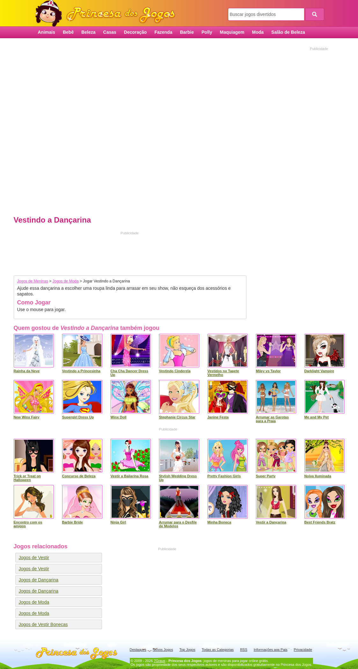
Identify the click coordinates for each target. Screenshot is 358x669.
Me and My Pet (316, 417)
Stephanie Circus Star (177, 417)
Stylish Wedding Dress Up (178, 478)
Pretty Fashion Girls (224, 476)
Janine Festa (218, 417)
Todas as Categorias (218, 649)
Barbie (187, 32)
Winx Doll (119, 417)
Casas (109, 32)
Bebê (68, 32)
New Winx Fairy (27, 417)
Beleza (88, 32)
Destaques (138, 649)
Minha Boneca (219, 522)
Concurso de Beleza (79, 476)
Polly (206, 32)
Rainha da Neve (27, 371)
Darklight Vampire (319, 371)
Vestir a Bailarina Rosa (130, 476)
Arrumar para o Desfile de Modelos (178, 524)
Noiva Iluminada (317, 476)
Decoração (135, 32)
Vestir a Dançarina (271, 522)
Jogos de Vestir (34, 557)
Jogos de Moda (66, 281)
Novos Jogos (163, 649)
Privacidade (303, 649)
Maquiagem (232, 32)
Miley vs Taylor (268, 371)
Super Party (266, 476)
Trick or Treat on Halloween (27, 478)
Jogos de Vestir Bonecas (43, 624)
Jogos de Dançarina (39, 579)
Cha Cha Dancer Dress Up (130, 373)
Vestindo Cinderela (175, 371)
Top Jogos (187, 649)
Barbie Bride (72, 522)
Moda (258, 32)
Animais (46, 32)
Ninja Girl (118, 522)
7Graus (159, 661)
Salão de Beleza (288, 32)
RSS (243, 649)
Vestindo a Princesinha (81, 371)
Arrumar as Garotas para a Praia (272, 419)
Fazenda (163, 32)
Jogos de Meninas (32, 281)
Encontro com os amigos (28, 524)
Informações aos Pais (271, 649)
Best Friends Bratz (319, 522)
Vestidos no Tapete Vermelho (223, 373)
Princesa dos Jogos (107, 13)
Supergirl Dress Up (78, 417)
